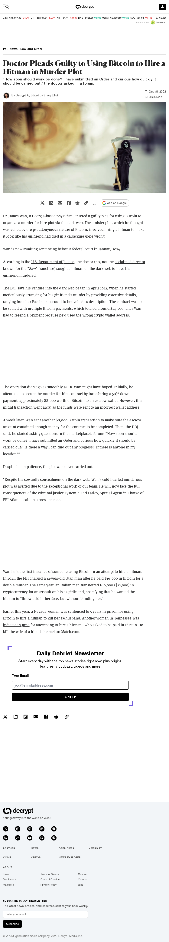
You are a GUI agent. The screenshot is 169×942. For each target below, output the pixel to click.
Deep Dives (66, 848)
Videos (36, 857)
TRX (155, 18)
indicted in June (16, 624)
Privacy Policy (49, 884)
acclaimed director (130, 261)
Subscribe (12, 924)
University (94, 848)
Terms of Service (50, 874)
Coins (7, 857)
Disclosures (9, 879)
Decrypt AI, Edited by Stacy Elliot (37, 95)
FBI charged (33, 578)
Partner (9, 848)
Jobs (80, 884)
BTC (5, 18)
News (34, 848)
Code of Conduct (50, 879)
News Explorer (70, 857)
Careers (82, 879)
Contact (82, 874)
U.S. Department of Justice (52, 261)
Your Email (20, 675)
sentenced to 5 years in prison (93, 611)
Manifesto (8, 884)
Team (6, 874)
